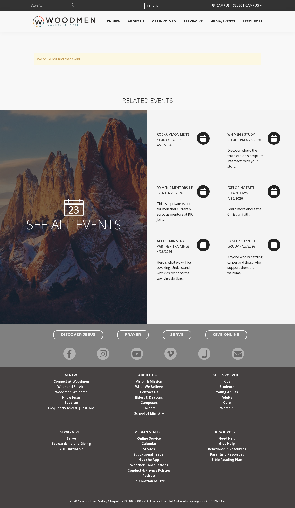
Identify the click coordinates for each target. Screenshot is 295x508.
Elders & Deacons (149, 397)
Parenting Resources (227, 454)
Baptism (71, 402)
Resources (252, 21)
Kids (227, 381)
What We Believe (149, 386)
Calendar (149, 443)
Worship (227, 408)
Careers (149, 408)
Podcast (149, 475)
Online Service (149, 438)
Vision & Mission (149, 381)
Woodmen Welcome (71, 392)
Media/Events (222, 21)
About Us (136, 21)
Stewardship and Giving (71, 443)
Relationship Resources (227, 449)
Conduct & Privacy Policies (149, 470)
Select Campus (247, 5)
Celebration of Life (149, 481)
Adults (227, 397)
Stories (149, 449)
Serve (71, 438)
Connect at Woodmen (71, 381)
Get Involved (164, 21)
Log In (152, 6)
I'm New (113, 21)
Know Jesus (71, 397)
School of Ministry (149, 413)
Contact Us (149, 392)
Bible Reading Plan (227, 459)
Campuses (149, 402)
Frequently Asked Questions (71, 408)
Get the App (149, 459)
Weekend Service (71, 386)
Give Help (227, 443)
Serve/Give (193, 21)
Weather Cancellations (149, 465)
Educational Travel (149, 454)
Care (227, 402)
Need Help (227, 438)
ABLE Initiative (71, 449)
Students (226, 386)
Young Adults (227, 392)
